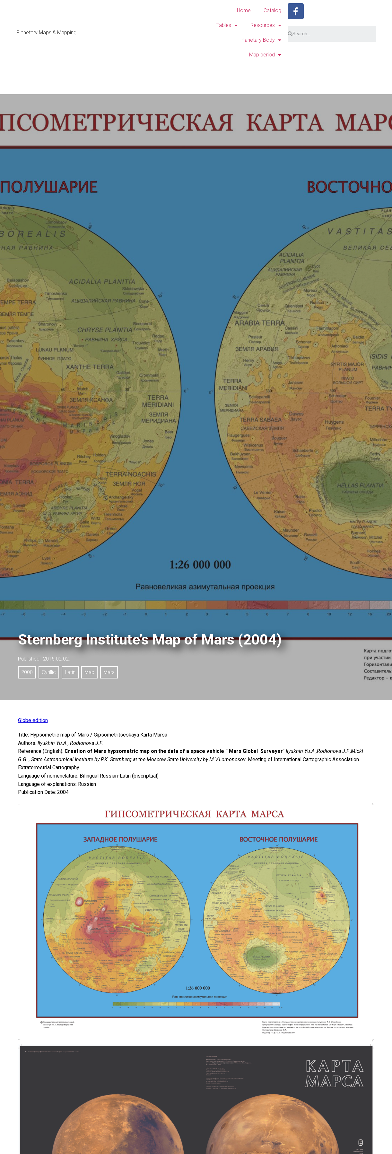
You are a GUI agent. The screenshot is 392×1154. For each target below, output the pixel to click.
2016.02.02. (56, 659)
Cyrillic (49, 672)
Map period (265, 55)
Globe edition (33, 720)
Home (244, 10)
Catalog (272, 10)
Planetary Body (260, 40)
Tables (227, 25)
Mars (109, 672)
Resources (265, 25)
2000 (27, 672)
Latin (70, 672)
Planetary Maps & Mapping (46, 32)
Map (89, 672)
